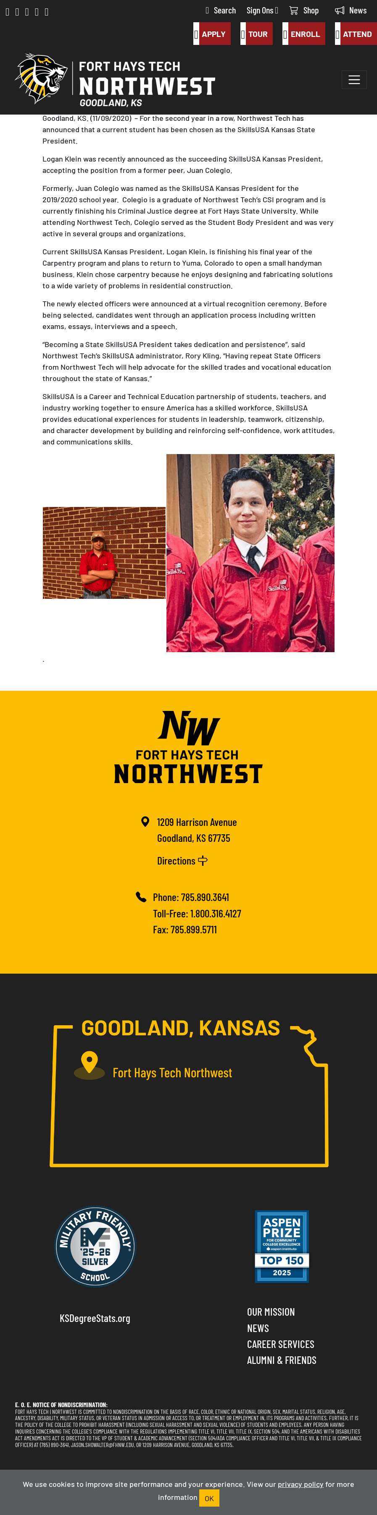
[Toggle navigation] (354, 80)
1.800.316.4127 (215, 912)
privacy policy (301, 1483)
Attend (353, 33)
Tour (254, 33)
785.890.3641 (205, 896)
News (350, 9)
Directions (182, 860)
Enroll (301, 33)
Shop (304, 9)
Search (221, 9)
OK (209, 1498)
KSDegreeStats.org (95, 1317)
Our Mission (271, 1311)
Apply (209, 33)
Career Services (280, 1343)
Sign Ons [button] (262, 9)
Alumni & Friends (281, 1359)
